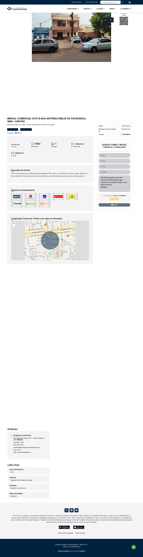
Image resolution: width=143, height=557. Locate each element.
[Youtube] (76, 510)
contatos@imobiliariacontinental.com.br (26, 447)
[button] (129, 2)
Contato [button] (87, 9)
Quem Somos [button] (72, 9)
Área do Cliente (77, 2)
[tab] (105, 19)
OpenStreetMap (84, 259)
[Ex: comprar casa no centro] (110, 2)
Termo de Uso (80, 533)
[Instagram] (67, 510)
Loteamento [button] (125, 9)
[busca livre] (122, 2)
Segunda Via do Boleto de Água (21, 480)
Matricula (14, 496)
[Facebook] (71, 510)
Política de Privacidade (65, 533)
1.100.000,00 (126, 126)
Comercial (10, 125)
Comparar (26, 129)
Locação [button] (100, 9)
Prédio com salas (19, 125)
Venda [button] (111, 9)
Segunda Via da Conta (18, 488)
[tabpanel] (71, 37)
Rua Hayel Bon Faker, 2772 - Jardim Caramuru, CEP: (29, 439)
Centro (29, 125)
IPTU (12, 472)
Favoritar (13, 129)
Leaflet (75, 259)
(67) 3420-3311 (91, 2)
